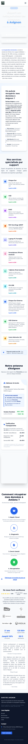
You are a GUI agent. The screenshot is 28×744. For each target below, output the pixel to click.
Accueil (3, 713)
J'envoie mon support (14, 40)
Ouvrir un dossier (6, 733)
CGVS (2, 719)
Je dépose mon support (14, 34)
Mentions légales (5, 717)
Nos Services (4, 715)
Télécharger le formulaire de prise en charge (13, 578)
